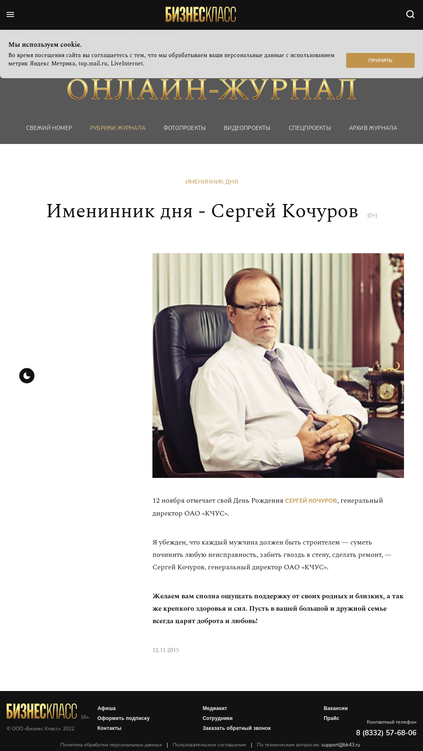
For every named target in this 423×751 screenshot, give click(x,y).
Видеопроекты (247, 128)
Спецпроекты (310, 128)
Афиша (106, 708)
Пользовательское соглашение (209, 744)
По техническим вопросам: (308, 744)
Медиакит (215, 708)
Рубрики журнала (117, 128)
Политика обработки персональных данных (111, 744)
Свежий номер (49, 128)
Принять (380, 60)
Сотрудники (218, 718)
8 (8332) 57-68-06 (386, 733)
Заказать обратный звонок (237, 728)
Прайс (332, 718)
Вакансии (336, 708)
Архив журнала (373, 128)
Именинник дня (211, 182)
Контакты (109, 728)
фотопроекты (185, 128)
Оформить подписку (123, 718)
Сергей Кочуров (311, 501)
